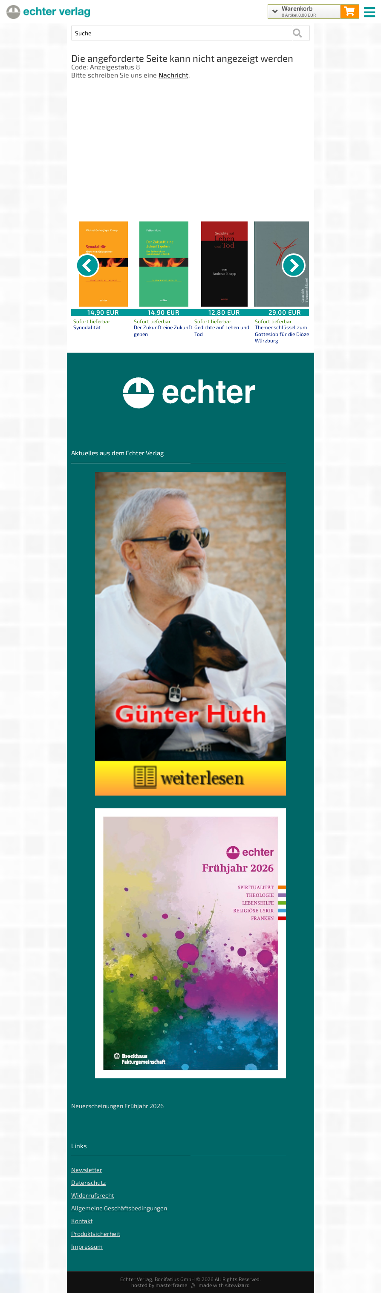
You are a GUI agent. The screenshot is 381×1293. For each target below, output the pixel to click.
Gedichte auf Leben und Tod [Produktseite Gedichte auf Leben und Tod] (221, 330)
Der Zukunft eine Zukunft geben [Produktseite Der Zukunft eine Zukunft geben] (163, 330)
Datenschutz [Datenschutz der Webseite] (88, 1182)
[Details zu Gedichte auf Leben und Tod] (224, 264)
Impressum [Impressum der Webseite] (87, 1246)
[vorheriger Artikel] (87, 265)
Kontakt (81, 1220)
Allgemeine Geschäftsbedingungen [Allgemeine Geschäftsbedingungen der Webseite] (119, 1208)
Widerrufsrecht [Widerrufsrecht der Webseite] (92, 1195)
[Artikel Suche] (182, 33)
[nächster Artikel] (294, 265)
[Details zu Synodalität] (103, 264)
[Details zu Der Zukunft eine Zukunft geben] (164, 264)
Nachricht (173, 75)
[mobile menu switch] (370, 10)
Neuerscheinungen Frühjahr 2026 (117, 1105)
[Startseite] (47, 11)
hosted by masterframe (159, 1285)
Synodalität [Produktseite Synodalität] (87, 327)
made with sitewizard (224, 1285)
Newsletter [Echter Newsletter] (86, 1169)
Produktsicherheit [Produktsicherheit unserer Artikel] (95, 1233)
